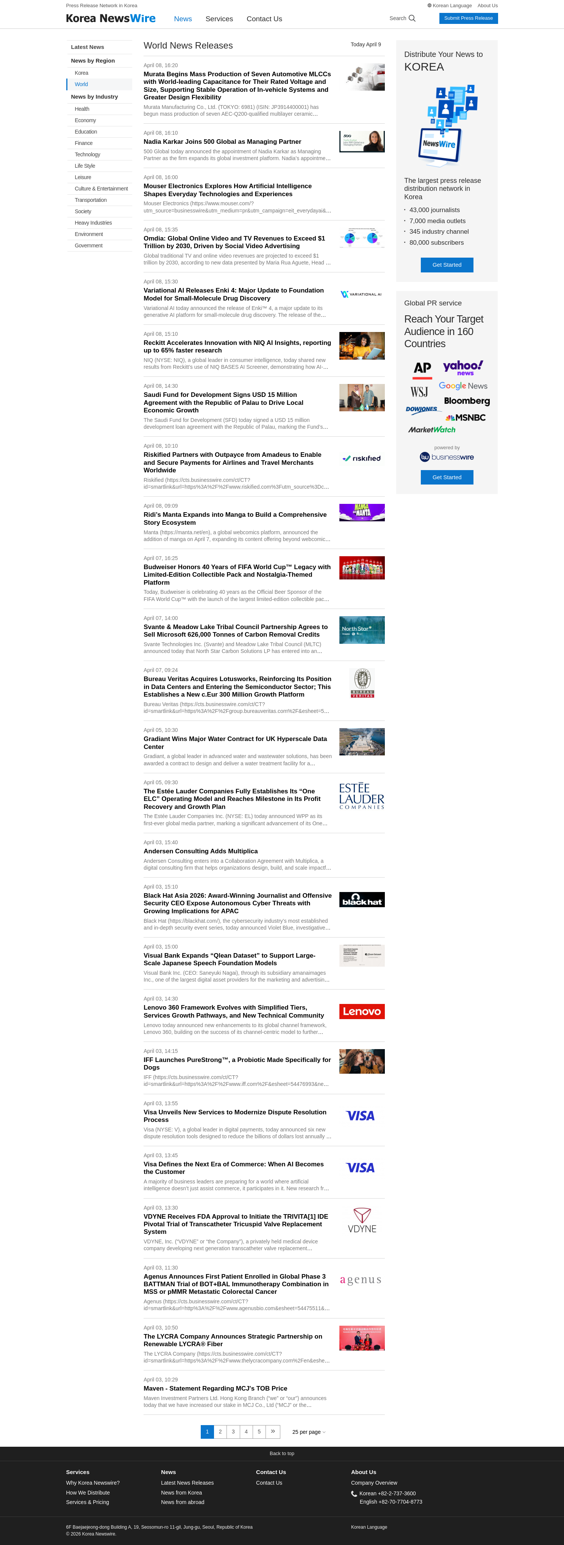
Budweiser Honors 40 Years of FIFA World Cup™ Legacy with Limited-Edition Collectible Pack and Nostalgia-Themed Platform (237, 574)
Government (89, 245)
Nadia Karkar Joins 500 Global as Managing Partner (222, 141)
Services (219, 19)
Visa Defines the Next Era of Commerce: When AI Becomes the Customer (234, 1168)
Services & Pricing (87, 1502)
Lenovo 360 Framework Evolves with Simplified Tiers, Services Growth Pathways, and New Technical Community (234, 1011)
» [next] (273, 1430)
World (81, 84)
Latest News (88, 47)
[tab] (113, 1472)
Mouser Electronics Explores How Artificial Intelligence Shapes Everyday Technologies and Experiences (228, 190)
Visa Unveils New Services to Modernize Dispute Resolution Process (235, 1116)
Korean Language (452, 5)
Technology (87, 154)
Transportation (91, 200)
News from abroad (182, 1502)
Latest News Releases (187, 1483)
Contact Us (264, 19)
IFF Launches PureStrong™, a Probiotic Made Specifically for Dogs (237, 1063)
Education (86, 132)
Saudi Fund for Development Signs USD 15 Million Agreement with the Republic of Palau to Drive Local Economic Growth (223, 402)
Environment (89, 234)
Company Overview (374, 1483)
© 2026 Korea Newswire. (91, 1534)
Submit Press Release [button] (468, 18)
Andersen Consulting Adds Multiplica (201, 851)
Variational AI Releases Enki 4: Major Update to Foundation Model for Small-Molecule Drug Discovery (234, 294)
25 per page (306, 1432)
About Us (488, 5)
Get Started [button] (447, 264)
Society (83, 211)
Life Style (85, 166)
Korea (81, 73)
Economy (85, 120)
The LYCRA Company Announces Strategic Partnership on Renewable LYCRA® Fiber (233, 1340)
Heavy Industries (93, 223)
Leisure (83, 177)
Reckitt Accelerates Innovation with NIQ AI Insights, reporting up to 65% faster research (237, 346)
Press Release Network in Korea (101, 5)
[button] (282, 1454)
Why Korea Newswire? (93, 1483)
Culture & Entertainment (101, 189)
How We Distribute (88, 1493)
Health (82, 109)
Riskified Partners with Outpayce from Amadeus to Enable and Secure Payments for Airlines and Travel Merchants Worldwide (232, 462)
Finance (84, 143)
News (183, 19)
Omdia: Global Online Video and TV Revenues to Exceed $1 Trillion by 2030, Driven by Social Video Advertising (234, 242)
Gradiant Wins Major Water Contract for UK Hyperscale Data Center (235, 742)
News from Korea (181, 1493)
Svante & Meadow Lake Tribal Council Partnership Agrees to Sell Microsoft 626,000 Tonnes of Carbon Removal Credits (236, 630)
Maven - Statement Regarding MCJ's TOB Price (215, 1388)
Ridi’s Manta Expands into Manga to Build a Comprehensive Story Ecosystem (235, 518)
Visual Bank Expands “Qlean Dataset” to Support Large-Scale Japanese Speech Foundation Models (230, 959)
